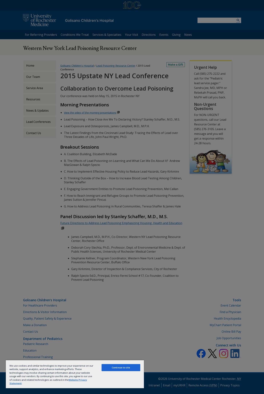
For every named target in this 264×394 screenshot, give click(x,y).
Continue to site (121, 367)
